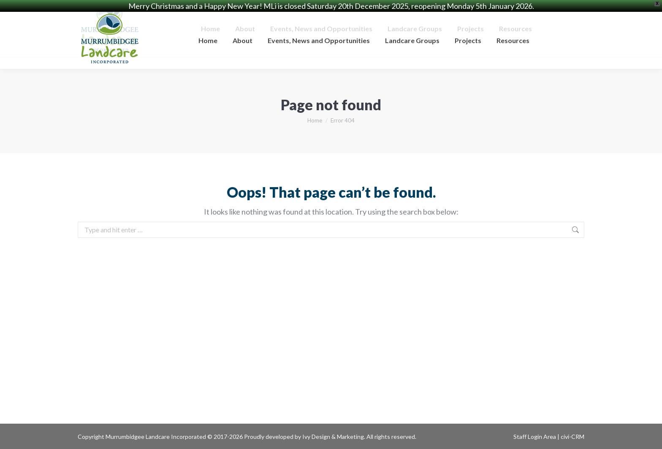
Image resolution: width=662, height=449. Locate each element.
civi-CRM (572, 436)
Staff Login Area (534, 436)
